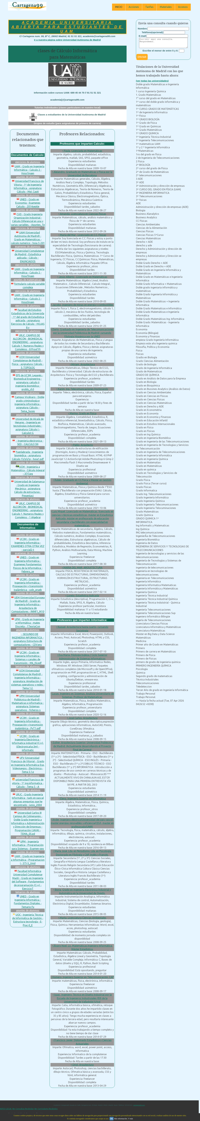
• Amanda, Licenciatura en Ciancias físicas (82, 213)
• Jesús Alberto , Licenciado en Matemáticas (82, 276)
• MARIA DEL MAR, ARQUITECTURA (82, 567)
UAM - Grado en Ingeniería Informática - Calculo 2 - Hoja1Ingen (27, 170)
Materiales (166, 6)
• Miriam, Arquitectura (82, 364)
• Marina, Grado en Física (82, 413)
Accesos (183, 6)
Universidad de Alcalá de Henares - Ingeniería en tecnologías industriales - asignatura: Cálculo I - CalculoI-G (28, 426)
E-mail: (143, 36)
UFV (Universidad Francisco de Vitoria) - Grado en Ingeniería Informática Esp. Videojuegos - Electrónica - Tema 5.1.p (27, 764)
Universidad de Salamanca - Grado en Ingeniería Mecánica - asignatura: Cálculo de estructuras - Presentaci (28, 488)
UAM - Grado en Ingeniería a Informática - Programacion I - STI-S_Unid (28, 860)
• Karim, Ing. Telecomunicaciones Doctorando (82, 389)
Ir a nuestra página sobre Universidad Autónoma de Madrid (67, 39)
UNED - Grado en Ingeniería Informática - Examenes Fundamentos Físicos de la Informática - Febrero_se (27, 564)
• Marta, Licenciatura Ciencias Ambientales (82, 917)
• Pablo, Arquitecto (82, 445)
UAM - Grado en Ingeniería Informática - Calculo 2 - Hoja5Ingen (27, 299)
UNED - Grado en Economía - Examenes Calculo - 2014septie (27, 203)
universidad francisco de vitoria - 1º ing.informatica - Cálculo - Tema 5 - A (28, 783)
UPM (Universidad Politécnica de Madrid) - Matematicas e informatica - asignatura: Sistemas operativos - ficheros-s (28, 703)
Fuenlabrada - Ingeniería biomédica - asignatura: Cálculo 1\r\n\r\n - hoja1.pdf (28, 455)
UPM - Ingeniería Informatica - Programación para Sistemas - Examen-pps (28, 845)
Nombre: (143, 28)
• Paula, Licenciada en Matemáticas (82, 150)
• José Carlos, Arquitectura (82, 718)
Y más (130, 1119)
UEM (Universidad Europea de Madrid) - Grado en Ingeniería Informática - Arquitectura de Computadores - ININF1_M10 (28, 604)
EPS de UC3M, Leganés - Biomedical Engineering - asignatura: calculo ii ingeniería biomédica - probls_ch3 (27, 382)
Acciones (134, 6)
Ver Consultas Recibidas (23, 1109)
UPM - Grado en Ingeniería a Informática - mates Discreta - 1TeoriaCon (27, 623)
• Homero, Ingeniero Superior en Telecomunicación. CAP (82, 977)
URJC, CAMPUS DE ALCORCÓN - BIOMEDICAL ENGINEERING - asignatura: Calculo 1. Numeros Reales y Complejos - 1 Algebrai (28, 510)
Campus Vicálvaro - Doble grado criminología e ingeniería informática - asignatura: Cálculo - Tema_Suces (27, 404)
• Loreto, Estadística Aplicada (82, 595)
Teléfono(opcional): (153, 32)
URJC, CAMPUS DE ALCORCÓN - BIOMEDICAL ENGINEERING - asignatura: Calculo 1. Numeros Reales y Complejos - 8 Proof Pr (28, 342)
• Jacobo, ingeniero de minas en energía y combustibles (82, 304)
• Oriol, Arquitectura (82, 1064)
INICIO (118, 6)
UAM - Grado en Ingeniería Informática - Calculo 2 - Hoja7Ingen (27, 273)
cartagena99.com (139, 1105)
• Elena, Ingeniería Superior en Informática (82, 798)
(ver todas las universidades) (152, 82)
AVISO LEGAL (6, 1109)
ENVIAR (142, 58)
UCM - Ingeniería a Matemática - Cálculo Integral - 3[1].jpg (28, 470)
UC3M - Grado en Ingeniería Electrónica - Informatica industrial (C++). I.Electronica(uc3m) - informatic (28, 743)
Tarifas (149, 6)
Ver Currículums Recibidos (46, 1109)
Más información (120, 1119)
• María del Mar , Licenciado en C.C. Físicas (82, 234)
